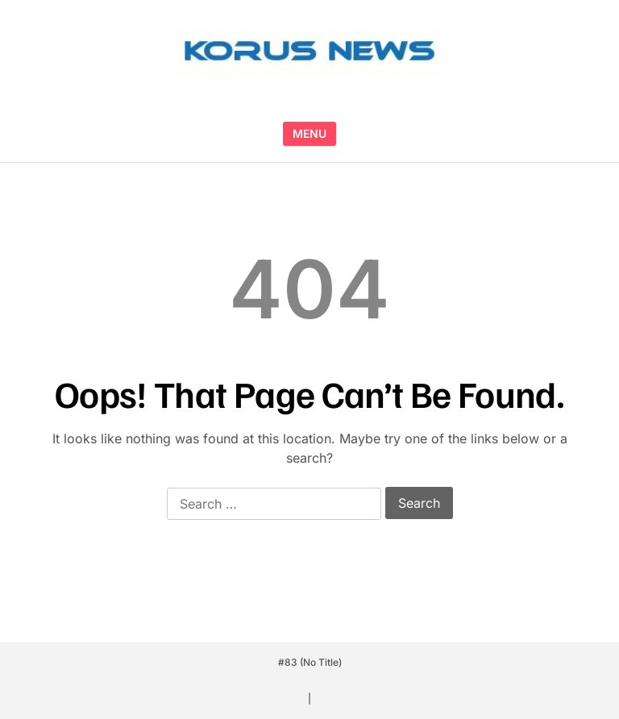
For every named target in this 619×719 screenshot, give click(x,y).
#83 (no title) (310, 662)
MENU (309, 133)
